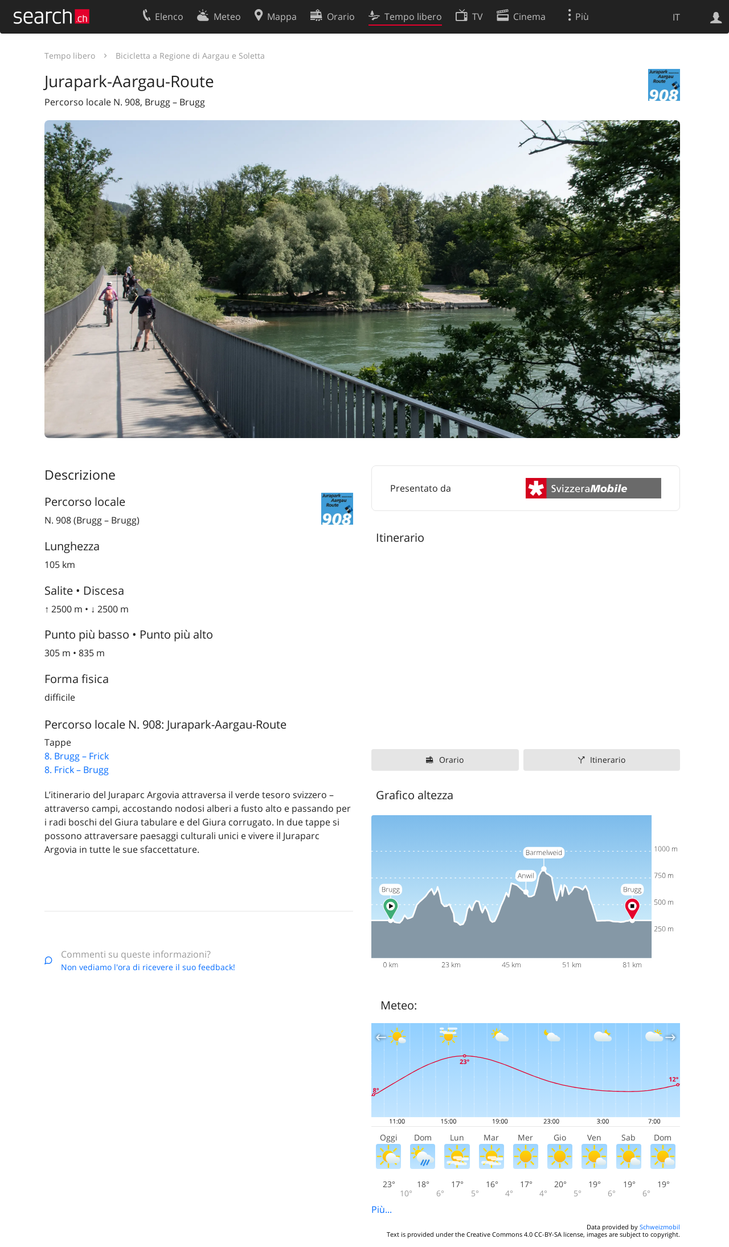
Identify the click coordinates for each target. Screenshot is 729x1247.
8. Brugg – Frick (76, 756)
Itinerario (607, 759)
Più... (381, 1209)
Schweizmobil (660, 1227)
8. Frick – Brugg (76, 769)
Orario (451, 759)
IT (676, 17)
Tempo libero (69, 55)
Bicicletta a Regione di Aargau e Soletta (190, 55)
